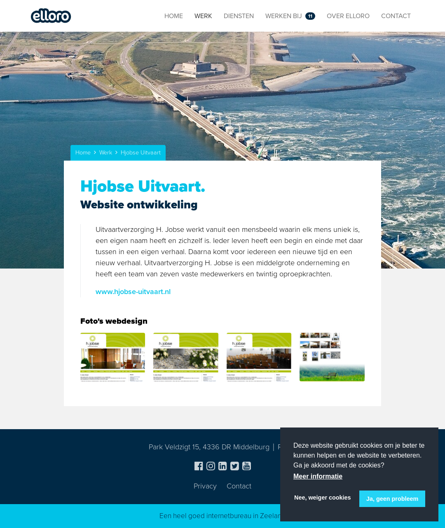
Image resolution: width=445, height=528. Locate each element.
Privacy (205, 486)
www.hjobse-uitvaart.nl (133, 291)
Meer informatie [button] (317, 476)
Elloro (51, 16)
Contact (239, 486)
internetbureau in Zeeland (246, 516)
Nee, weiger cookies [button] (322, 497)
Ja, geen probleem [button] (392, 498)
